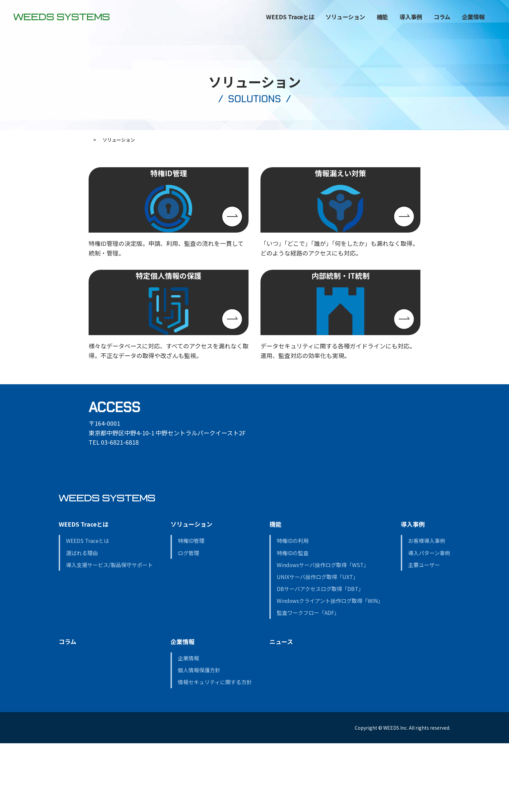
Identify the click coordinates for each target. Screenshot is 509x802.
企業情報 (182, 699)
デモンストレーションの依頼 (197, 786)
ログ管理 (188, 610)
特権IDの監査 (293, 610)
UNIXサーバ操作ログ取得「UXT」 (317, 634)
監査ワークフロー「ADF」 (308, 670)
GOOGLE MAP (113, 508)
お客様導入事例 (426, 598)
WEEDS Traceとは (84, 581)
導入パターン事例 (429, 610)
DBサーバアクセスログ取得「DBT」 (320, 646)
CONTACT (483, 32)
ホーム (96, 139)
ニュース (281, 699)
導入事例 (413, 581)
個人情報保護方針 (199, 728)
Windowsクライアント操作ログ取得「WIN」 (330, 658)
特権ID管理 (191, 598)
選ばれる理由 (82, 610)
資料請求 (69, 786)
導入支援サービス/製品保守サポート (109, 622)
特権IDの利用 (293, 598)
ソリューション (320, 21)
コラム (416, 21)
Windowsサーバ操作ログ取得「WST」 (323, 622)
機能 (357, 21)
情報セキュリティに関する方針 (215, 740)
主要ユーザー (424, 622)
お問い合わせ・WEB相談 (121, 786)
